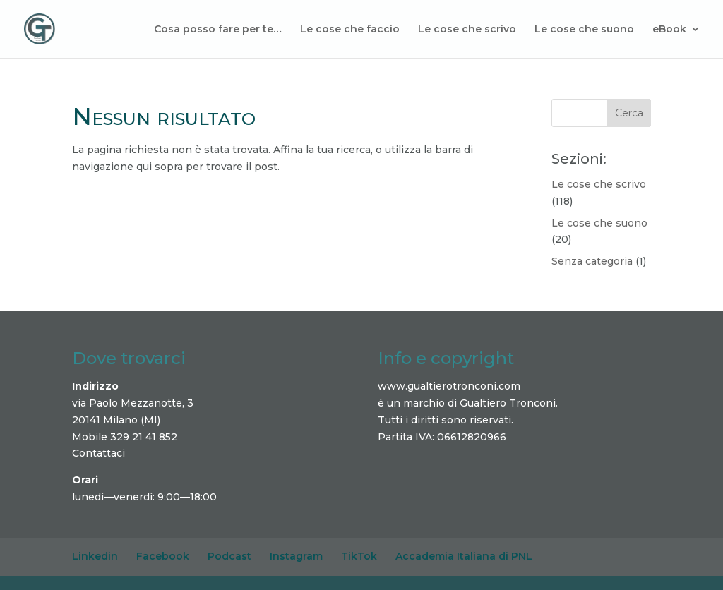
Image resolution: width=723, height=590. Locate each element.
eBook (669, 29)
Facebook (162, 556)
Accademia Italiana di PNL (463, 556)
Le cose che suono (584, 29)
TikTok (359, 556)
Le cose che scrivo (467, 29)
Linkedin (95, 556)
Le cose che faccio (350, 29)
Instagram (296, 556)
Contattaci (98, 453)
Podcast (229, 556)
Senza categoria (592, 261)
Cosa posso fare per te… (218, 29)
